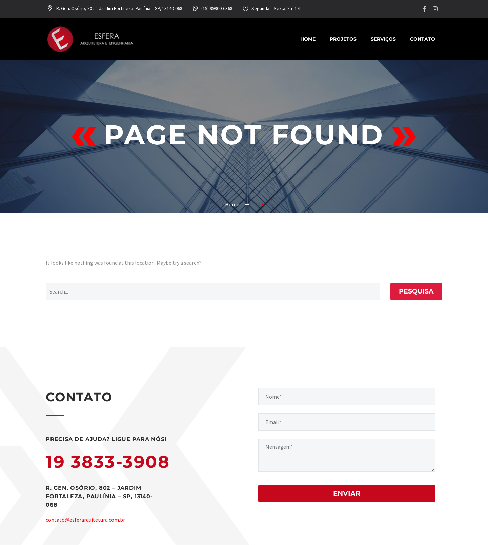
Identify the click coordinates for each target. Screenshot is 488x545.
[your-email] (346, 422)
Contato (422, 39)
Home (308, 39)
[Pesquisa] (213, 291)
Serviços (383, 39)
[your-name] (346, 396)
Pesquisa (416, 291)
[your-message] (346, 455)
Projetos (343, 39)
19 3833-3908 (108, 461)
